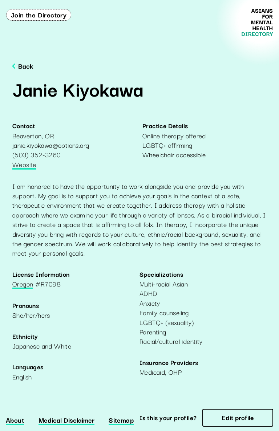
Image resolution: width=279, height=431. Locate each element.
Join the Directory (38, 14)
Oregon (22, 284)
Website (24, 164)
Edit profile (238, 417)
